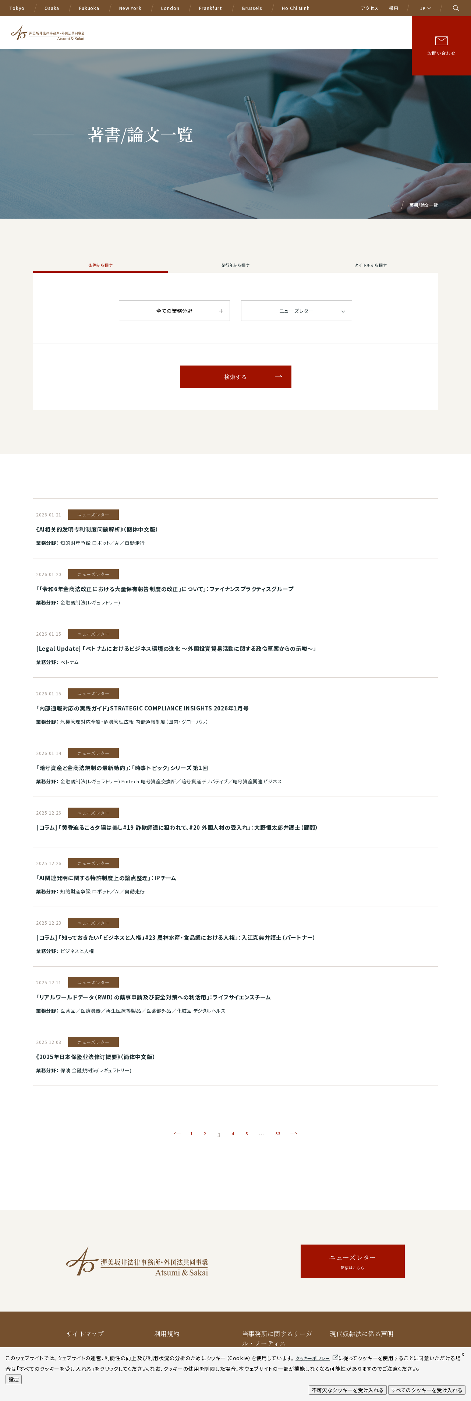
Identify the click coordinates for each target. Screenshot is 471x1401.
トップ (389, 205)
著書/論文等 (373, 23)
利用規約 (167, 1275)
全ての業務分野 (174, 326)
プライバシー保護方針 (98, 1314)
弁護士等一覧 (283, 23)
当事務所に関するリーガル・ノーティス (277, 1280)
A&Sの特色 (181, 23)
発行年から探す (235, 273)
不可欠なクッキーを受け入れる (348, 1390)
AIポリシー (258, 1314)
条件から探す (100, 273)
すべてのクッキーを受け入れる (427, 1390)
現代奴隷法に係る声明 (361, 1275)
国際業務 (246, 23)
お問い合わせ (441, 46)
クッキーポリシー (179, 1314)
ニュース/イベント (328, 23)
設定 (13, 1379)
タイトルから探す (370, 273)
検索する (235, 392)
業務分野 (215, 23)
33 (279, 1077)
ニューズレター (353, 1204)
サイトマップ (85, 1275)
